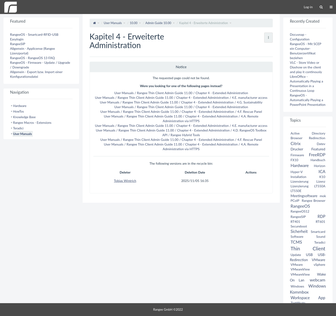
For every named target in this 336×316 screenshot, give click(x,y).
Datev (321, 144)
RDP (321, 216)
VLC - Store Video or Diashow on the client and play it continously (306, 67)
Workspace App (307, 297)
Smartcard (318, 232)
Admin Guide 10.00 (158, 23)
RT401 (295, 222)
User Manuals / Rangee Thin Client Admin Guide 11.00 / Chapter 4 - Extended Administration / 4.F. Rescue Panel (181, 112)
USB (309, 254)
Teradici (319, 242)
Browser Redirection (307, 138)
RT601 (320, 222)
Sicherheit (299, 231)
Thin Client (307, 248)
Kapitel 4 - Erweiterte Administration (203, 23)
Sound (320, 236)
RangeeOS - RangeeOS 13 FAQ (32, 58)
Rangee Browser (313, 200)
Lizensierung (299, 181)
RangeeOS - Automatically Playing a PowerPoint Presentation (308, 100)
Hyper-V (296, 172)
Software (296, 236)
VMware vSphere (307, 264)
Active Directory (307, 133)
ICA (321, 171)
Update (295, 255)
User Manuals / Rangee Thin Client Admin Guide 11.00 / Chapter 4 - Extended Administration (181, 93)
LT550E (295, 191)
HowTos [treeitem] (18, 111)
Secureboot (298, 226)
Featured (318, 149)
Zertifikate (297, 303)
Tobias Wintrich (125, 181)
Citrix (295, 143)
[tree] (41, 120)
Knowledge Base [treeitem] (24, 117)
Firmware (297, 155)
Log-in (308, 7)
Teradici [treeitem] (18, 128)
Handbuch (318, 160)
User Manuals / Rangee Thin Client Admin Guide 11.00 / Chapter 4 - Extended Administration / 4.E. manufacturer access (181, 97)
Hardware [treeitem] (19, 106)
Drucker (296, 149)
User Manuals (113, 23)
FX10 (294, 160)
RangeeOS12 (299, 211)
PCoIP (294, 200)
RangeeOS (300, 206)
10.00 (133, 23)
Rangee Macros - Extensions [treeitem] (32, 122)
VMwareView (300, 269)
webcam (317, 279)
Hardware (299, 165)
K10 (322, 177)
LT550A (319, 186)
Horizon (319, 166)
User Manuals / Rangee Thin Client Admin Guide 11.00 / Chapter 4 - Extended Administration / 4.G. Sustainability (181, 102)
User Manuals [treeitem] (22, 134)
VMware (318, 260)
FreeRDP (317, 154)
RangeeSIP (17, 44)
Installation (298, 177)
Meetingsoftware (303, 196)
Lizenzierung (299, 186)
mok (323, 196)
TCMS (296, 242)
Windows (297, 286)
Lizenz (320, 181)
